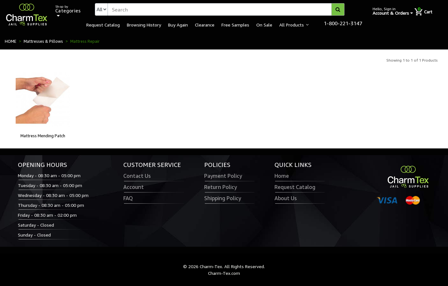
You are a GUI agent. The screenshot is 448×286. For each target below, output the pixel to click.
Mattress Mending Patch (42, 135)
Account (133, 187)
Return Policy (220, 187)
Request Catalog (103, 24)
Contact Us (137, 176)
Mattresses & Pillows (43, 41)
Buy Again (178, 24)
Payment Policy (223, 176)
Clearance (204, 24)
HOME (10, 41)
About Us (285, 198)
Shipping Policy (222, 198)
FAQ (128, 198)
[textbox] (226, 9)
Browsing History (144, 24)
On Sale (264, 24)
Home (281, 176)
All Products (291, 24)
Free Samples (235, 24)
